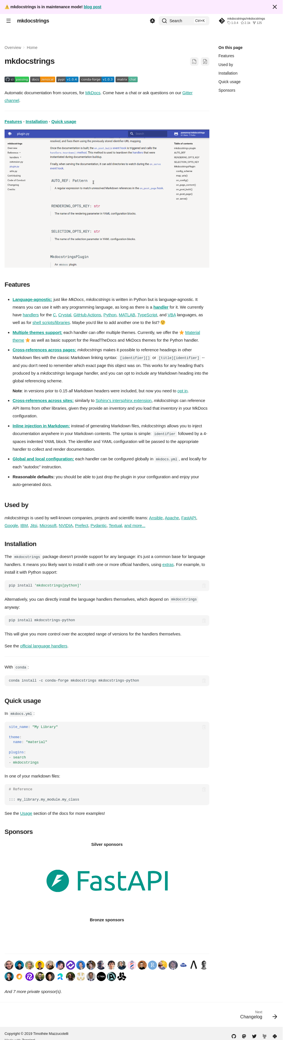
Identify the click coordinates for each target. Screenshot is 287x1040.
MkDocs (92, 92)
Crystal (64, 314)
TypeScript (147, 314)
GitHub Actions (87, 314)
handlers (31, 314)
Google (11, 524)
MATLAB (127, 314)
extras (168, 563)
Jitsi (33, 524)
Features (13, 121)
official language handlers (43, 644)
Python (110, 314)
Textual (115, 524)
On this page (230, 47)
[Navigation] (8, 21)
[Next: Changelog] (257, 1014)
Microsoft (48, 524)
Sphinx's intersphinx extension (124, 400)
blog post (92, 7)
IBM (24, 524)
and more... (134, 524)
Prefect (81, 524)
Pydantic (98, 524)
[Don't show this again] (274, 6)
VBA (172, 314)
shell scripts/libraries (51, 322)
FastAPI (188, 516)
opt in (182, 390)
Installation (37, 121)
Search (176, 21)
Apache (172, 516)
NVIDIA (66, 524)
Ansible (156, 516)
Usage (26, 811)
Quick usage (63, 121)
